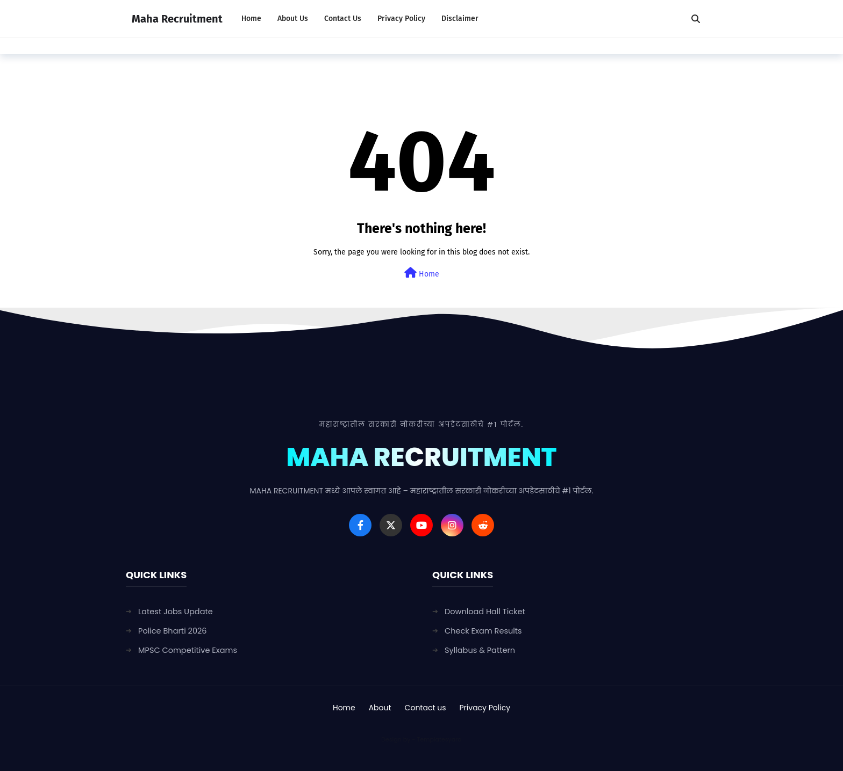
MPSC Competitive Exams (187, 650)
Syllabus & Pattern (480, 650)
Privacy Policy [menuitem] (401, 18)
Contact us (425, 707)
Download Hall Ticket (485, 611)
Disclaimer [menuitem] (459, 18)
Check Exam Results (483, 630)
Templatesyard (439, 739)
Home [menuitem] (251, 18)
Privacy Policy (485, 707)
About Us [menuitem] (292, 18)
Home (421, 273)
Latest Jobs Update (175, 611)
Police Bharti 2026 (172, 630)
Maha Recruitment (177, 18)
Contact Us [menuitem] (342, 18)
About (380, 707)
